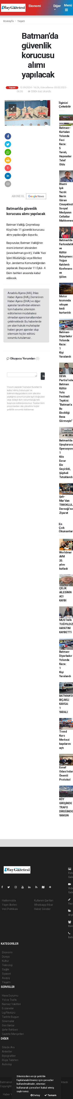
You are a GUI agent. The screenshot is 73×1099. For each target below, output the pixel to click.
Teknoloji (7, 965)
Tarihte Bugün (10, 1016)
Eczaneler (8, 1008)
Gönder (43, 376)
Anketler (7, 1051)
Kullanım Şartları (43, 900)
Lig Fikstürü (8, 1012)
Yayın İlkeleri (9, 904)
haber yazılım (8, 1090)
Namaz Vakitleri (11, 1004)
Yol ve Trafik (9, 999)
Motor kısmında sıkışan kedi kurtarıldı (65, 304)
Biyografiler (9, 1055)
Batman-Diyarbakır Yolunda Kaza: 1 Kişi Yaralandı (65, 344)
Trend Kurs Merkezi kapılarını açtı (65, 739)
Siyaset (6, 973)
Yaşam (21, 21)
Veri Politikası (10, 909)
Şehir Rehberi (10, 1029)
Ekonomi (35, 6)
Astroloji (7, 1064)
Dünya (6, 956)
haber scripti (61, 1086)
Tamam (50, 1095)
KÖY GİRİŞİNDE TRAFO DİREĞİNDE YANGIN (66, 807)
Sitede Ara (8, 1047)
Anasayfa (8, 21)
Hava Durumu (10, 995)
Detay (35, 1095)
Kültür (5, 960)
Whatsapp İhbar (43, 904)
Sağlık (5, 969)
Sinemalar (8, 1021)
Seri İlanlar (8, 1025)
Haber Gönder (42, 909)
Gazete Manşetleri (13, 1033)
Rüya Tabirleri (10, 1060)
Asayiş (6, 977)
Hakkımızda (9, 900)
